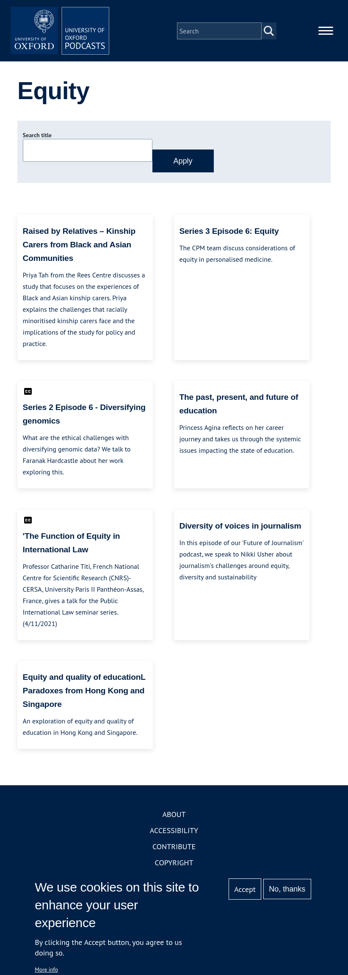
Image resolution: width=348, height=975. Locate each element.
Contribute (174, 848)
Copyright (174, 864)
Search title (37, 137)
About (173, 816)
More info (46, 969)
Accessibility (174, 832)
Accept (245, 889)
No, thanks (287, 889)
